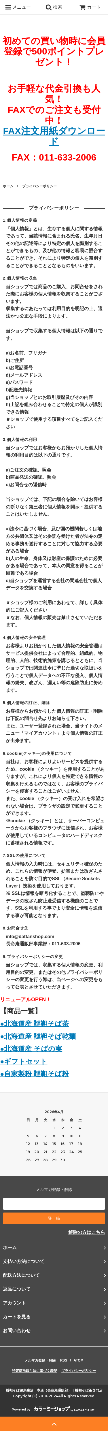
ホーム (8, 186)
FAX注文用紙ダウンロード (54, 136)
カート (90, 7)
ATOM (78, 1360)
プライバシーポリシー (78, 1371)
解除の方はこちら (86, 1232)
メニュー (18, 7)
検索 (54, 7)
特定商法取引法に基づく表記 (34, 1371)
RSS (63, 1360)
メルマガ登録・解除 (40, 1360)
